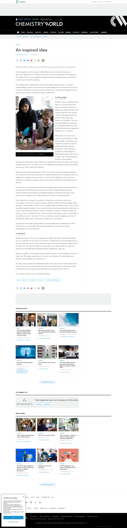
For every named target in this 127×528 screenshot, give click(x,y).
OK (13, 517)
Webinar (62, 328)
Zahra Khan (66, 474)
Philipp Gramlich (25, 441)
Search (61, 19)
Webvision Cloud (108, 526)
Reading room (38, 36)
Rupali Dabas (44, 440)
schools (40, 280)
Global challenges (80, 516)
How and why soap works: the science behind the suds (68, 331)
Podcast (19, 360)
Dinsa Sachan (67, 443)
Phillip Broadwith (23, 371)
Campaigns (55, 516)
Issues (37, 497)
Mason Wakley (22, 373)
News (18, 328)
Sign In (20, 19)
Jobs (31, 36)
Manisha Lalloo (23, 54)
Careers (18, 44)
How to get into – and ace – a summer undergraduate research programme (68, 436)
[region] (13, 510)
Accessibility (52, 508)
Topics (32, 497)
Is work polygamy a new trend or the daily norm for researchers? (68, 467)
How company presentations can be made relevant (25, 436)
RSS (52, 497)
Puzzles (45, 36)
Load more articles (47, 382)
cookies (86, 523)
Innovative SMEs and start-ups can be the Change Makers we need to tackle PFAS (68, 365)
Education (101, 1)
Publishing (94, 1)
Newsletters (25, 36)
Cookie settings (13, 521)
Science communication (53, 280)
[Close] (23, 496)
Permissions (61, 508)
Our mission (33, 516)
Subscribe (35, 19)
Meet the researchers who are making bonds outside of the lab (47, 332)
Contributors (45, 497)
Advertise (26, 497)
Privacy (29, 508)
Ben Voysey (66, 372)
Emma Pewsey (45, 472)
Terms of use (43, 508)
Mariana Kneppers (21, 369)
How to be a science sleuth (46, 435)
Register (27, 19)
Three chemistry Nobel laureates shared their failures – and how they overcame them (24, 333)
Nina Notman (45, 338)
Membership (108, 1)
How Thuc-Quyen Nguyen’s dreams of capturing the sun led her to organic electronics (25, 468)
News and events (44, 516)
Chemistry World (68, 336)
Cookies (35, 508)
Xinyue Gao (44, 369)
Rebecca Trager (24, 340)
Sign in (39, 404)
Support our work (92, 516)
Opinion (40, 360)
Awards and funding (66, 516)
